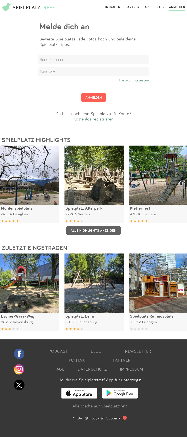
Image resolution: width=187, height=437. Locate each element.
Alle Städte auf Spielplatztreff (99, 406)
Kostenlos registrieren (93, 119)
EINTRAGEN (112, 7)
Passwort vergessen (134, 80)
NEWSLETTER (138, 351)
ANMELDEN (177, 7)
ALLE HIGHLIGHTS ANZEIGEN (93, 230)
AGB (60, 369)
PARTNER (132, 7)
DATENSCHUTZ (92, 369)
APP (147, 7)
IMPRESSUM (131, 369)
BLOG (160, 7)
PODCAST (58, 351)
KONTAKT (78, 360)
